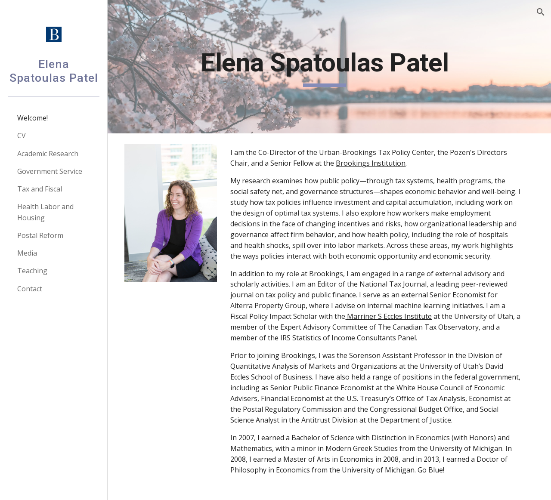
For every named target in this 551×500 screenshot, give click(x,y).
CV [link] (21, 135)
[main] (329, 66)
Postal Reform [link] (40, 235)
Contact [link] (29, 288)
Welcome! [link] (32, 118)
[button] (540, 12)
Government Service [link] (49, 171)
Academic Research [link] (47, 153)
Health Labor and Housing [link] (45, 212)
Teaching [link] (32, 270)
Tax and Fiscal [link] (39, 189)
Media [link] (27, 253)
